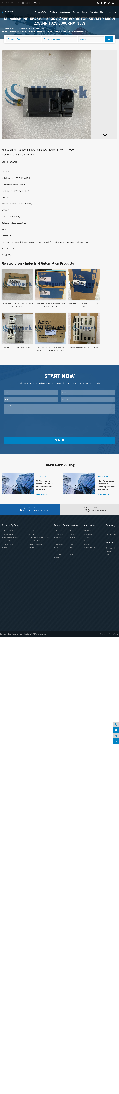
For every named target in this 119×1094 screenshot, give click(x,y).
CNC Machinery (89, 531)
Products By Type (41, 12)
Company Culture (111, 534)
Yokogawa (59, 544)
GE (71, 547)
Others (58, 554)
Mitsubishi (39, 28)
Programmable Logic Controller (39, 537)
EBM (57, 557)
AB (57, 547)
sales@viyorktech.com (32, 2)
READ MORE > (41, 494)
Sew (71, 554)
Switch (6, 547)
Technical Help (110, 548)
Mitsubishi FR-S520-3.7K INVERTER (17, 347)
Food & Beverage (89, 534)
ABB (71, 544)
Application (94, 12)
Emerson (59, 551)
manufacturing (89, 551)
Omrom (72, 534)
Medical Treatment (90, 547)
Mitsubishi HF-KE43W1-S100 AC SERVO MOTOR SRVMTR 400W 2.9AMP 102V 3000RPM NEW (46, 31)
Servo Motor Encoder (11, 537)
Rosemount (74, 541)
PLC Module (8, 541)
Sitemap (103, 634)
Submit (59, 440)
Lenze (72, 557)
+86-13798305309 (10, 2)
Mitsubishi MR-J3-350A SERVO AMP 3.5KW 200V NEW (51, 305)
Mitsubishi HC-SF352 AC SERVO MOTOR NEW (84, 305)
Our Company (110, 531)
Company (76, 12)
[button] (105, 135)
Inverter (31, 534)
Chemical (87, 537)
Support (85, 12)
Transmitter (32, 547)
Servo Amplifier (9, 534)
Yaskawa (73, 531)
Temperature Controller (36, 541)
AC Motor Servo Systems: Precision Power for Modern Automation (44, 485)
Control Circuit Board (35, 544)
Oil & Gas (87, 544)
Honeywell (73, 551)
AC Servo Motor (9, 531)
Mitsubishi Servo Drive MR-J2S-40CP (84, 347)
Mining (86, 541)
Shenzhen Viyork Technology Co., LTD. (20, 634)
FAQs (108, 554)
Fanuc (58, 541)
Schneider (73, 537)
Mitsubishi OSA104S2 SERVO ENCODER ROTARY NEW (17, 305)
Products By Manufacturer (60, 12)
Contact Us (110, 12)
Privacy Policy (113, 634)
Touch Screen (8, 544)
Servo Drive (32, 531)
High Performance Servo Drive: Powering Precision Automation (106, 485)
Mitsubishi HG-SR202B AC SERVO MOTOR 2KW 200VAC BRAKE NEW (50, 349)
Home (4, 28)
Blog (102, 12)
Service (108, 551)
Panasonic (59, 534)
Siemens (59, 537)
